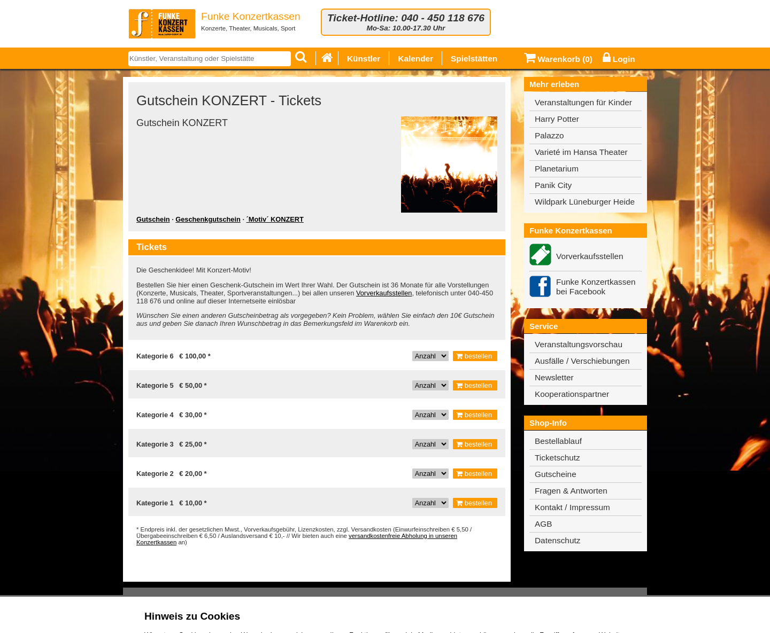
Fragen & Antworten (571, 490)
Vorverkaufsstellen (384, 293)
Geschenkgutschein (208, 219)
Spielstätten (474, 58)
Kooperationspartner (572, 393)
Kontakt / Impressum (572, 507)
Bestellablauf (558, 441)
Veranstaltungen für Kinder (583, 102)
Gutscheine (555, 474)
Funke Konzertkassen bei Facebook (596, 286)
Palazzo (549, 135)
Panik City (553, 185)
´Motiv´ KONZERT (275, 219)
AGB (543, 523)
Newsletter (554, 377)
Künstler (363, 58)
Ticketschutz (557, 457)
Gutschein (153, 219)
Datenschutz (557, 540)
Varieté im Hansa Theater (581, 152)
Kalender (415, 58)
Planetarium (557, 168)
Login (619, 59)
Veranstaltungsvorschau (578, 344)
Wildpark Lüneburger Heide (585, 201)
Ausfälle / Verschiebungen (582, 360)
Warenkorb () (558, 59)
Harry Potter (557, 118)
